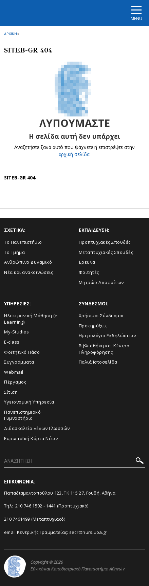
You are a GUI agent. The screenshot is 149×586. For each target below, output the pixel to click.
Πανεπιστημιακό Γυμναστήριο (22, 415)
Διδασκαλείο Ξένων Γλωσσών (37, 428)
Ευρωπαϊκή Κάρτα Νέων (31, 438)
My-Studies (16, 332)
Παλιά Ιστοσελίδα (98, 362)
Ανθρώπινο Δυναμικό (28, 262)
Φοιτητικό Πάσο (22, 352)
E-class (12, 342)
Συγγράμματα (19, 362)
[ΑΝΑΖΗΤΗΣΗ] (74, 461)
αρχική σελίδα (74, 154)
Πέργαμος (15, 382)
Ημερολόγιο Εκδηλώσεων (107, 335)
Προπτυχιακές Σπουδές (105, 242)
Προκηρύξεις (93, 326)
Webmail (13, 372)
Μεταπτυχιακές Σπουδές (106, 252)
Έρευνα (87, 262)
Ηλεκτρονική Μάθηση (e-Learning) (31, 318)
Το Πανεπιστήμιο (23, 242)
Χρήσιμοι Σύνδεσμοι (101, 315)
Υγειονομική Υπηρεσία (29, 402)
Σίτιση (11, 392)
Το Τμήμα (14, 252)
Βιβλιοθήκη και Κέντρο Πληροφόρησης (104, 349)
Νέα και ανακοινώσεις (28, 272)
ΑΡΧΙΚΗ (10, 33)
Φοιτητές (89, 272)
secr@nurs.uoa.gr (88, 532)
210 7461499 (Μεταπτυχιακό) (34, 519)
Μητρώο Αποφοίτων (101, 282)
